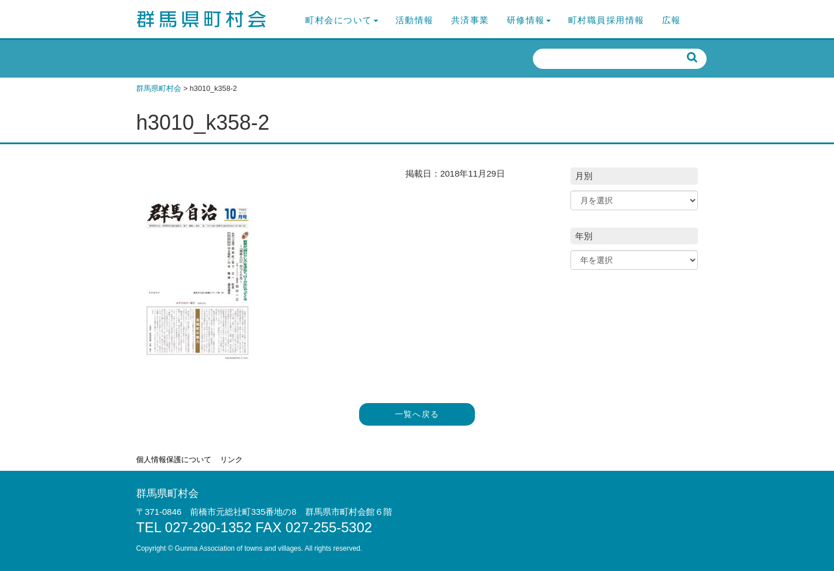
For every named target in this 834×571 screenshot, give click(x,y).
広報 (671, 20)
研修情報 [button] (529, 20)
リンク (231, 459)
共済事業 (470, 20)
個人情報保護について (173, 459)
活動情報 (415, 20)
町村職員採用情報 (606, 20)
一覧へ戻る (417, 414)
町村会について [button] (341, 20)
